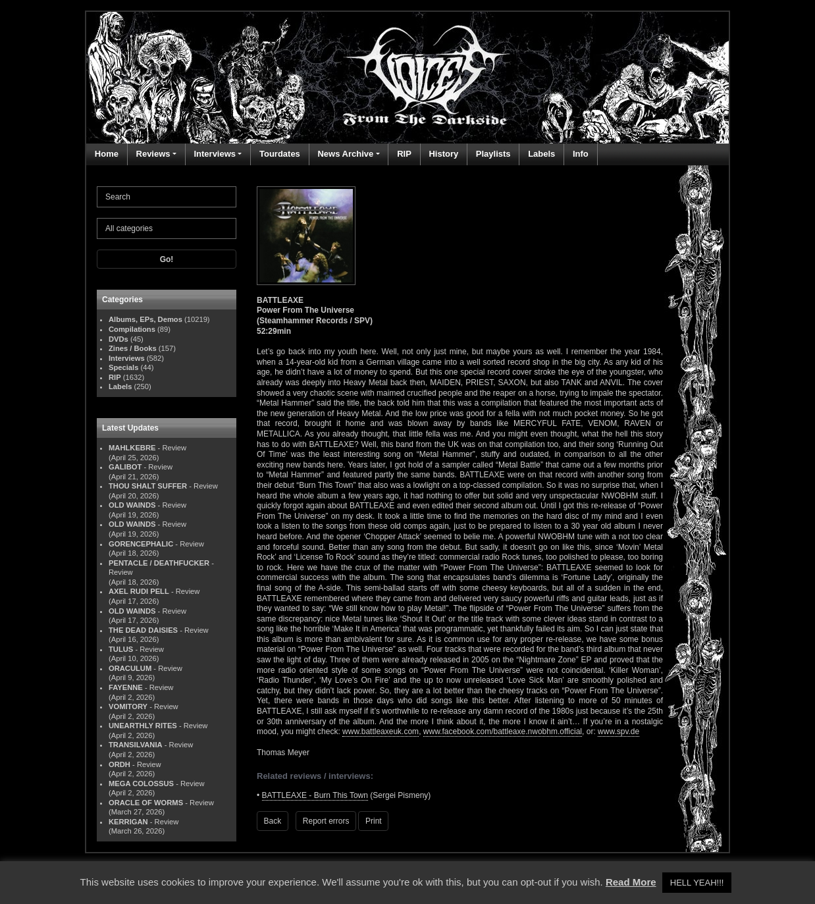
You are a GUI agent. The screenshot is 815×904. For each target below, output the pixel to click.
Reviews (153, 154)
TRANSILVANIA (136, 745)
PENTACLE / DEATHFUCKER (159, 563)
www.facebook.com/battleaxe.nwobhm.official (502, 731)
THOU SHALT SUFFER (148, 486)
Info (581, 154)
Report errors (326, 821)
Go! (167, 259)
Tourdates (279, 154)
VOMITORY (128, 706)
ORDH (119, 764)
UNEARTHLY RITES (143, 726)
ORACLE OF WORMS (146, 803)
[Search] (166, 196)
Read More (631, 882)
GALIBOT (125, 467)
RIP (404, 154)
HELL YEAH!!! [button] (697, 883)
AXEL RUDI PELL (139, 591)
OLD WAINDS (132, 505)
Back (273, 821)
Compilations (132, 329)
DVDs (118, 339)
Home (106, 154)
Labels (541, 154)
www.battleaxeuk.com (380, 731)
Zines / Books (133, 348)
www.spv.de (618, 731)
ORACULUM (130, 668)
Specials (123, 367)
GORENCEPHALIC (141, 544)
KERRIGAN (128, 822)
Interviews (215, 154)
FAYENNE (126, 687)
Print (373, 821)
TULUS (121, 649)
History (443, 154)
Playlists (493, 154)
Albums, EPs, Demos (145, 319)
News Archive (345, 154)
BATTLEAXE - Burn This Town (315, 795)
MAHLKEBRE (132, 448)
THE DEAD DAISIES (143, 630)
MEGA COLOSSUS (141, 783)
